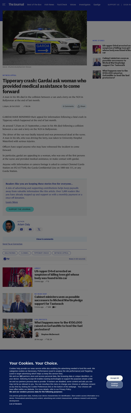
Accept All (114, 378)
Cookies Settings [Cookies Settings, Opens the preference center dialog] (114, 384)
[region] (65, 382)
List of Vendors (15, 404)
